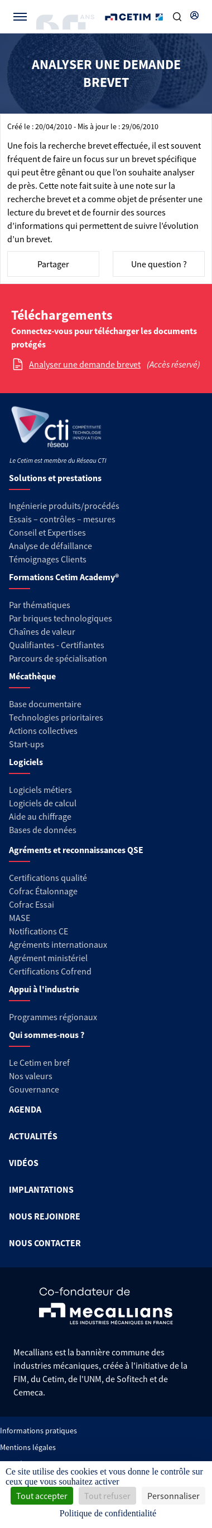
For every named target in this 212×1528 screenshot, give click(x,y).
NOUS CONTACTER (45, 1242)
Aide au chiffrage (40, 816)
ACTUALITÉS (33, 1136)
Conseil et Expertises (47, 532)
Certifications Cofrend (50, 971)
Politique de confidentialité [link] (108, 1513)
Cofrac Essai (31, 904)
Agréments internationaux (58, 944)
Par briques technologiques (60, 618)
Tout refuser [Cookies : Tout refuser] (107, 1495)
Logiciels (26, 761)
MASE (19, 917)
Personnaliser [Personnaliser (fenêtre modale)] (173, 1495)
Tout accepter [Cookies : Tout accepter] (42, 1495)
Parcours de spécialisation (58, 658)
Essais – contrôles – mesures (62, 519)
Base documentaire (45, 703)
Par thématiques (39, 604)
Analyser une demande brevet (85, 364)
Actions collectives (43, 730)
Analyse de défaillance (50, 545)
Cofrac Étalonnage (43, 891)
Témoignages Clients (47, 559)
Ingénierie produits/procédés (64, 505)
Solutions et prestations (55, 477)
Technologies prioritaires (56, 717)
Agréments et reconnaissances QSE (76, 849)
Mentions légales (28, 1447)
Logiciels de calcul (42, 803)
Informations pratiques (38, 1431)
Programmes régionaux (53, 1016)
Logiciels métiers (40, 789)
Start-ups (26, 744)
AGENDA (25, 1109)
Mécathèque (32, 676)
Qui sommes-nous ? (46, 1034)
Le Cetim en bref (39, 1062)
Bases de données (42, 829)
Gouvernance (34, 1089)
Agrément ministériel (48, 957)
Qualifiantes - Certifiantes (56, 644)
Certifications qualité (48, 877)
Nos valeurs (30, 1075)
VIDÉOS (23, 1162)
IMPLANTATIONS (41, 1189)
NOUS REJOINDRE (44, 1216)
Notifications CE (38, 931)
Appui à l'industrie (44, 989)
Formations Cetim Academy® (64, 576)
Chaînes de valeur (42, 631)
